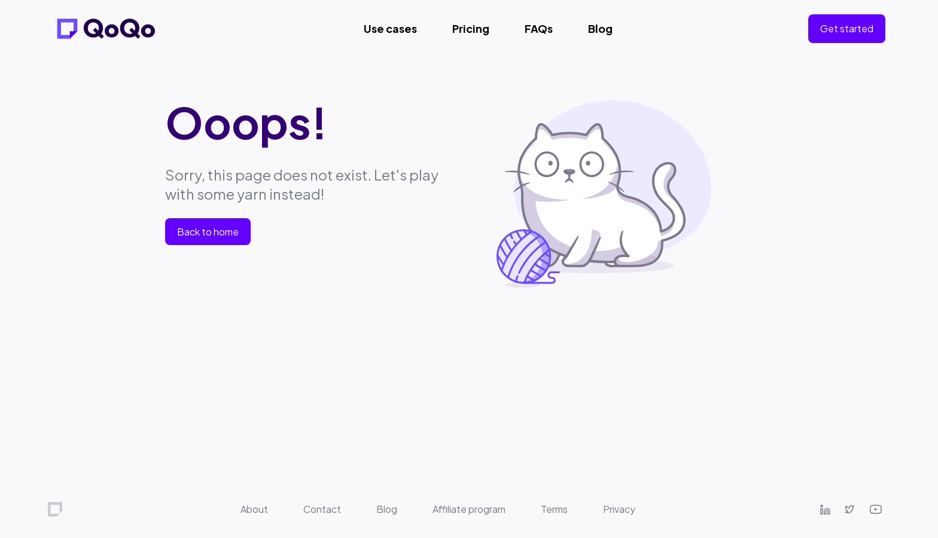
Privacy (619, 509)
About (254, 509)
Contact (322, 509)
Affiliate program (469, 509)
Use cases (390, 28)
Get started (846, 28)
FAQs (539, 28)
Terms (554, 509)
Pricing (470, 28)
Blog (600, 28)
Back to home (208, 231)
